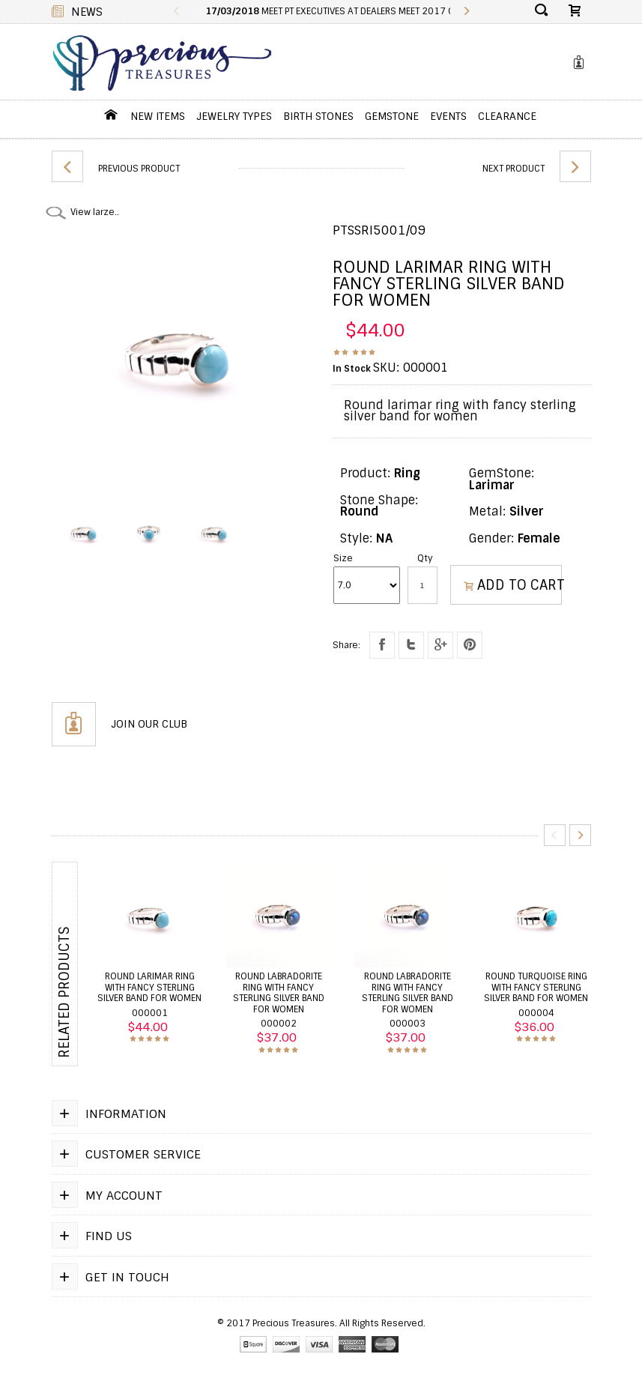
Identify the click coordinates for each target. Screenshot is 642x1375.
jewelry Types (234, 116)
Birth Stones (318, 116)
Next (580, 835)
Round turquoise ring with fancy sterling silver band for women (536, 987)
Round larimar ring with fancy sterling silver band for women (149, 987)
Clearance (507, 116)
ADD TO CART (513, 585)
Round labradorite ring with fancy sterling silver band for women (278, 992)
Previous (176, 11)
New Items (157, 116)
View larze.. (94, 212)
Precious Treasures (293, 1323)
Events (448, 116)
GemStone (392, 116)
